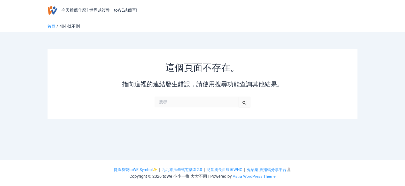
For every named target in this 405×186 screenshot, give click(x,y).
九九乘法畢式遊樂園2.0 (180, 169)
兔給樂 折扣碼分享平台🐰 (272, 169)
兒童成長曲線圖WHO (225, 169)
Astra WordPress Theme (254, 176)
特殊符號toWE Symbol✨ (132, 169)
